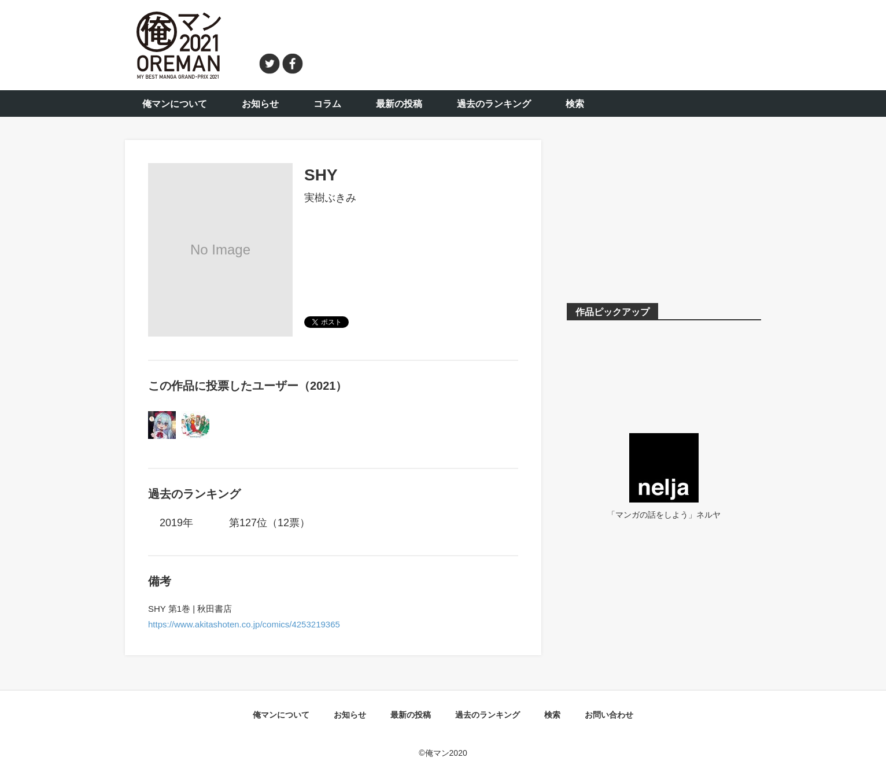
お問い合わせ (609, 714)
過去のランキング (494, 104)
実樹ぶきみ (330, 198)
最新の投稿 (399, 104)
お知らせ (260, 104)
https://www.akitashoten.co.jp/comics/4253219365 (244, 624)
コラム (327, 104)
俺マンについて (174, 104)
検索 (575, 104)
